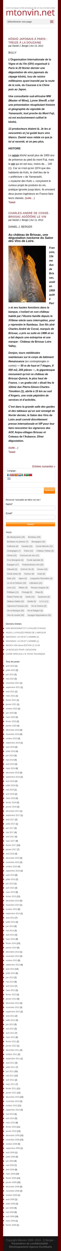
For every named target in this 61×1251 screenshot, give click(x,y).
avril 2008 (10, 1216)
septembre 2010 (13, 1110)
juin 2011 (10, 1071)
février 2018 (11, 802)
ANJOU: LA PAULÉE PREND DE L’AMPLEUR (26, 632)
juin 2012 (10, 1024)
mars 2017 (10, 841)
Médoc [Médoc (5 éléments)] (23, 588)
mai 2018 (10, 790)
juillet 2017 (10, 824)
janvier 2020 (11, 726)
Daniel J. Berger (20, 45)
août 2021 (10, 691)
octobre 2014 (11, 909)
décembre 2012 (12, 1003)
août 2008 (10, 1199)
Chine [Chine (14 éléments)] (28, 551)
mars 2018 (10, 798)
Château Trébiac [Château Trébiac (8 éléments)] (45, 551)
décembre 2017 (12, 811)
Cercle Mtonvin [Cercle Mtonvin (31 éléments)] (44, 546)
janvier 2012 (11, 1046)
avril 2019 (10, 764)
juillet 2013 (10, 973)
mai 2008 (10, 1212)
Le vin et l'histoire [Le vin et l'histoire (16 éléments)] (16, 583)
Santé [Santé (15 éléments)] (30, 597)
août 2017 (10, 819)
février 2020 (11, 721)
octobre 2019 (11, 738)
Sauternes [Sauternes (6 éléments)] (44, 597)
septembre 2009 (13, 1148)
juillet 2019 (10, 751)
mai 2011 (10, 1076)
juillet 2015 (10, 879)
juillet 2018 (10, 785)
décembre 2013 (12, 952)
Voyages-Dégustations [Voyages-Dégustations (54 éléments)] (39, 615)
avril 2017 (10, 837)
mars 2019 (10, 768)
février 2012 (11, 1041)
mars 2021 (10, 696)
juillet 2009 (10, 1157)
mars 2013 (10, 990)
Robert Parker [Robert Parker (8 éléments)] (14, 597)
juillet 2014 (10, 922)
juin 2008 (10, 1208)
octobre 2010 (11, 1105)
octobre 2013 (11, 960)
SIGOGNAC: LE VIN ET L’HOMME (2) (22, 637)
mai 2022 (10, 679)
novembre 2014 (12, 905)
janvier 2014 (11, 947)
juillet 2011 (10, 1067)
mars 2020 (10, 717)
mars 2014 (10, 939)
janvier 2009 (11, 1182)
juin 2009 (10, 1161)
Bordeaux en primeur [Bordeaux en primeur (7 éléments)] (17, 542)
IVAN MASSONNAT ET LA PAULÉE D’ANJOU (26, 628)
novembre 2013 (12, 956)
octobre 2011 (11, 1054)
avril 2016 (10, 854)
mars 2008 (10, 1221)
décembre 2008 (12, 1187)
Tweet (11, 202)
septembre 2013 (13, 965)
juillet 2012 (10, 1020)
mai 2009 (10, 1165)
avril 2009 (10, 1169)
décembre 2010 (12, 1097)
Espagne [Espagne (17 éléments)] (13, 565)
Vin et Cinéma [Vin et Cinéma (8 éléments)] (38, 606)
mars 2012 (10, 1037)
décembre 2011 (12, 1050)
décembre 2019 (12, 730)
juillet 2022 (10, 670)
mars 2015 (10, 892)
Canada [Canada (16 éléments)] (27, 546)
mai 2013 (10, 982)
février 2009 (11, 1178)
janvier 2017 (11, 849)
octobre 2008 (11, 1195)
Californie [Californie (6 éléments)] (12, 546)
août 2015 (10, 875)
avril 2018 (10, 794)
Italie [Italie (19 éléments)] (11, 578)
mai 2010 (10, 1114)
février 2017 (11, 845)
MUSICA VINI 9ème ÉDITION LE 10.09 (23, 645)
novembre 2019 (12, 734)
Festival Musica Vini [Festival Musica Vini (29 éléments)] (32, 565)
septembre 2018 (13, 777)
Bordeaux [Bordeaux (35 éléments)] (34, 537)
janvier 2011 (11, 1093)
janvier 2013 (11, 999)
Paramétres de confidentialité (30, 1243)
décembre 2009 (12, 1135)
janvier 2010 (11, 1131)
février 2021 (11, 700)
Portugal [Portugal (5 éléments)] (27, 592)
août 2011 (10, 1063)
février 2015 (11, 896)
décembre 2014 (12, 901)
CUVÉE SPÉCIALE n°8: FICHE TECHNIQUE (25, 654)
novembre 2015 (12, 862)
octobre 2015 (11, 866)
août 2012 (10, 1016)
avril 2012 (10, 1033)
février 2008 (11, 1225)
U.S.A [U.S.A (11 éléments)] (43, 601)
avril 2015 (10, 888)
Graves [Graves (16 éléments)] (42, 569)
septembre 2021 (13, 687)
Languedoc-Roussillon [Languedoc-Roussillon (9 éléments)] (41, 578)
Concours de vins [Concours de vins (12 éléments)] (29, 555)
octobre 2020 (11, 708)
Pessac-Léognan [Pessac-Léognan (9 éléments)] (39, 588)
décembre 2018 (12, 773)
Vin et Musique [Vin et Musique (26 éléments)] (15, 610)
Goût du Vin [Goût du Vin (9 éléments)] (27, 569)
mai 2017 (10, 832)
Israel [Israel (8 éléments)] (41, 574)
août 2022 (10, 666)
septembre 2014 (13, 913)
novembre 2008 (12, 1191)
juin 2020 (10, 713)
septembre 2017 (13, 815)
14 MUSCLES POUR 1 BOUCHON (21, 650)
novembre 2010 (12, 1101)
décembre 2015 (12, 858)
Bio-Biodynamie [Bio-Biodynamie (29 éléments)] (16, 537)
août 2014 (10, 918)
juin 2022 (10, 674)
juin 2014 (10, 926)
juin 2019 (10, 755)
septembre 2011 (13, 1058)
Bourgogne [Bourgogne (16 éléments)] (38, 542)
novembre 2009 (12, 1140)
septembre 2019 (13, 743)
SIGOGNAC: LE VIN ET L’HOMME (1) (22, 641)
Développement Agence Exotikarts (30, 1246)
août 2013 (10, 969)
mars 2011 (10, 1084)
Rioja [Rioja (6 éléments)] (39, 592)
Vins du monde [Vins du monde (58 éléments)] (15, 615)
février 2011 (11, 1088)
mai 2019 (10, 760)
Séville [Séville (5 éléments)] (31, 601)
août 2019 (10, 747)
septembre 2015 (13, 871)
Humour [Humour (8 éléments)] (29, 574)
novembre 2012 (12, 1007)
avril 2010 (10, 1118)
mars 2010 (10, 1122)
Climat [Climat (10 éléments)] (12, 555)
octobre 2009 (11, 1144)
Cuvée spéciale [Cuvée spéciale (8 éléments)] (35, 560)
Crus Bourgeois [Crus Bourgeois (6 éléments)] (15, 560)
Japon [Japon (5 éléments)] (23, 578)
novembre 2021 (12, 683)
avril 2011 (10, 1080)
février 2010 (11, 1127)
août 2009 (10, 1152)
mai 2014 (10, 930)
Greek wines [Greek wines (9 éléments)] (14, 574)
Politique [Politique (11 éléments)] (13, 592)
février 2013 (11, 994)
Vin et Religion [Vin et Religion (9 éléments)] (35, 610)
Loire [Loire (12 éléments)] (11, 588)
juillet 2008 (10, 1204)
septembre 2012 (13, 1012)
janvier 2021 (11, 704)
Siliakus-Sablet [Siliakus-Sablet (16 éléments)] (15, 601)
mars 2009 (10, 1174)
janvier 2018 (11, 807)
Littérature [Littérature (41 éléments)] (35, 583)
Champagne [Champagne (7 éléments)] (14, 551)
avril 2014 (10, 935)
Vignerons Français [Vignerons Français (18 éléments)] (17, 606)
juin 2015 (10, 883)
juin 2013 (10, 977)
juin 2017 (10, 828)
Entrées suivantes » (43, 466)
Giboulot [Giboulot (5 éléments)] (12, 569)
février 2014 (11, 943)
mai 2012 (10, 1029)
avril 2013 (10, 986)
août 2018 (10, 781)
